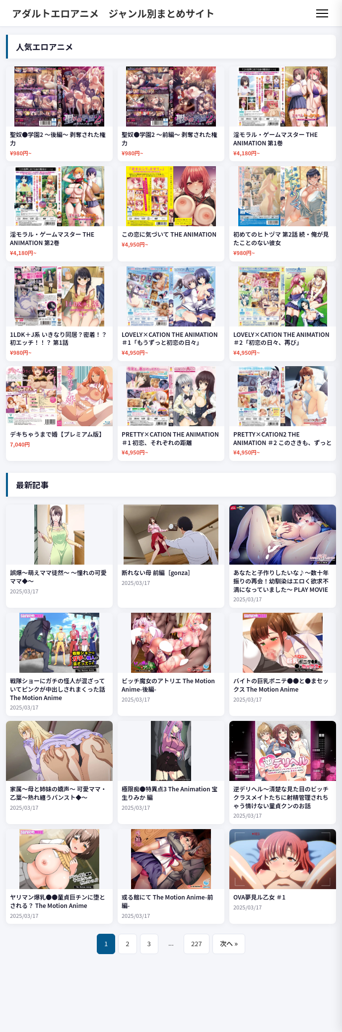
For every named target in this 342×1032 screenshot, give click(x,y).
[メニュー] (322, 13)
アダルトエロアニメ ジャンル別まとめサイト (113, 13)
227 (196, 943)
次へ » (229, 943)
